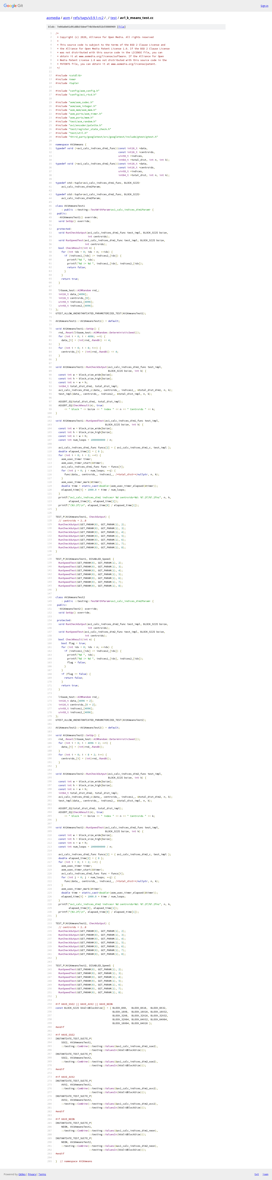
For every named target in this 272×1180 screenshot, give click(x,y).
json (265, 1174)
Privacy (32, 1174)
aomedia (53, 18)
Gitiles (22, 1174)
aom (66, 18)
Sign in (264, 5)
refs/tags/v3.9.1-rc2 (88, 18)
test (113, 18)
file (121, 26)
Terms (42, 1174)
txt (256, 1174)
